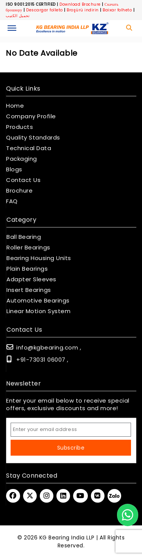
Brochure (19, 190)
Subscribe (71, 447)
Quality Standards (33, 137)
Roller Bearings (28, 247)
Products (19, 127)
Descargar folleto (44, 10)
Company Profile (31, 116)
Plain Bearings (27, 269)
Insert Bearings (28, 290)
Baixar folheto (117, 10)
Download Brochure (80, 4)
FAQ (12, 201)
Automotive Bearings (38, 300)
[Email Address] (71, 430)
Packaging (21, 159)
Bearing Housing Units (38, 258)
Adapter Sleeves (31, 279)
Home (15, 106)
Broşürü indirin (83, 10)
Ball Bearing (23, 237)
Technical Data (28, 148)
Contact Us (23, 180)
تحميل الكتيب (18, 16)
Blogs (14, 169)
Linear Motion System (38, 311)
